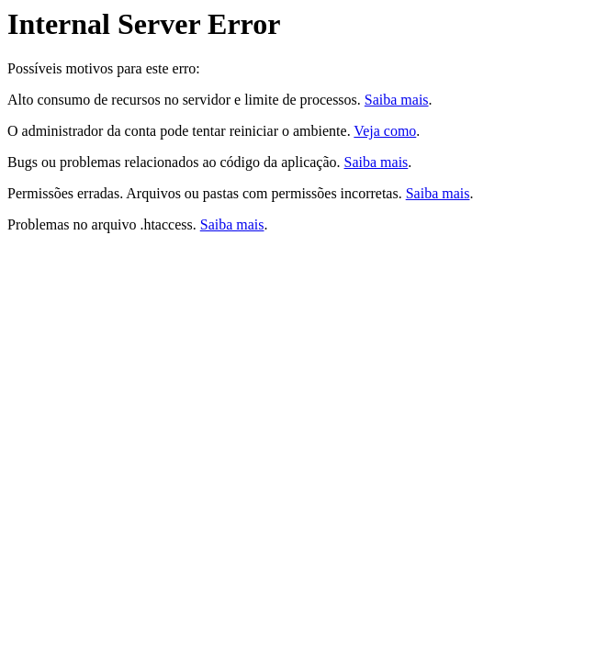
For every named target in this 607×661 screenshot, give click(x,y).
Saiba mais (397, 99)
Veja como (385, 131)
